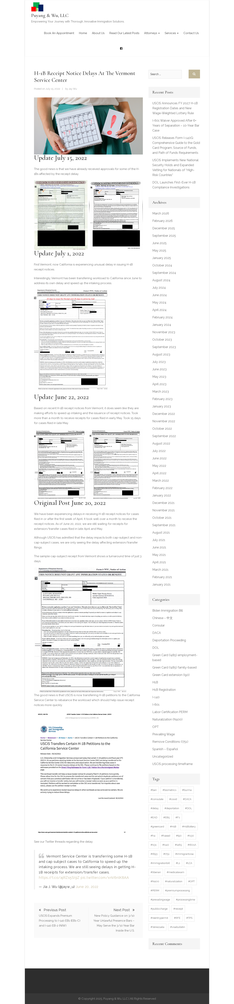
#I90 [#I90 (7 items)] (179, 835)
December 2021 (163, 503)
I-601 (156, 704)
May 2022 (159, 466)
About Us (98, 33)
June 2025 (159, 243)
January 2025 (161, 258)
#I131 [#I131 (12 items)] (154, 844)
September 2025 (164, 235)
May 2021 (159, 555)
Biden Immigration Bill (167, 610)
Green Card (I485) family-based (174, 667)
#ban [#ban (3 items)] (154, 790)
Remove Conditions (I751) (170, 741)
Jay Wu (73, 88)
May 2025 (159, 250)
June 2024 (159, 295)
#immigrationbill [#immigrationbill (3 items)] (160, 863)
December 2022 (163, 414)
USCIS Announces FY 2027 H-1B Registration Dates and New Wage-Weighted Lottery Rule (175, 108)
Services (172, 33)
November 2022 (163, 421)
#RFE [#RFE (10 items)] (177, 917)
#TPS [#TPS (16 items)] (189, 917)
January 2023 (161, 406)
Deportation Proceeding (169, 640)
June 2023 (159, 369)
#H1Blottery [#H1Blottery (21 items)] (189, 826)
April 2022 (159, 473)
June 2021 (159, 547)
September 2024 (164, 273)
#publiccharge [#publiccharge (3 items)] (159, 908)
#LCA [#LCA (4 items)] (189, 863)
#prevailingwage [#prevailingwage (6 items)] (160, 899)
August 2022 (161, 443)
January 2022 (161, 495)
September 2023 (164, 347)
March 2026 (160, 213)
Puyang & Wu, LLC (50, 15)
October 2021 (162, 518)
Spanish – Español (165, 749)
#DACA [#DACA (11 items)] (187, 799)
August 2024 (161, 280)
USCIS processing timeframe (172, 764)
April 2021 (159, 562)
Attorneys (152, 33)
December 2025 (163, 228)
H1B (155, 682)
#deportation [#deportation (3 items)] (171, 808)
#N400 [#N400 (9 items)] (155, 881)
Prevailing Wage (163, 734)
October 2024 (162, 265)
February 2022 (162, 488)
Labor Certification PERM (169, 712)
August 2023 (161, 354)
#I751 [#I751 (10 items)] (166, 854)
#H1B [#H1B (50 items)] (173, 826)
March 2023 (160, 391)
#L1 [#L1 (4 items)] (178, 863)
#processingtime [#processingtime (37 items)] (185, 899)
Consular (158, 625)
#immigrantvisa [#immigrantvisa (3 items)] (184, 854)
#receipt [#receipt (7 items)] (178, 908)
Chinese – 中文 (162, 618)
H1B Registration (164, 690)
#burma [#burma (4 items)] (187, 790)
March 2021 (160, 569)
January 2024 (161, 325)
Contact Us (191, 33)
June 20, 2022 (87, 887)
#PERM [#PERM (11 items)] (155, 890)
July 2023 (159, 362)
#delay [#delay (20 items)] (155, 808)
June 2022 (159, 458)
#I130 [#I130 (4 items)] (190, 835)
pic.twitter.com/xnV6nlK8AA (105, 878)
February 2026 (162, 221)
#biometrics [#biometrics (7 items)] (169, 790)
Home (83, 33)
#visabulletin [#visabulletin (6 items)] (177, 927)
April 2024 (159, 310)
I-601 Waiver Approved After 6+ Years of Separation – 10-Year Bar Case (175, 125)
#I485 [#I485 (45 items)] (178, 844)
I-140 (156, 697)
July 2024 (159, 287)
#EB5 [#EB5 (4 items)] (166, 817)
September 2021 (164, 525)
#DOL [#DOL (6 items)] (188, 808)
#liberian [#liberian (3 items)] (156, 872)
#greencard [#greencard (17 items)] (157, 826)
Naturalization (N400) (167, 719)
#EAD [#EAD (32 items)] (154, 817)
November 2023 (163, 332)
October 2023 (162, 339)
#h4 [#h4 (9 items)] (153, 835)
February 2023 (162, 399)
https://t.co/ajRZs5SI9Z (59, 878)
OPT (155, 727)
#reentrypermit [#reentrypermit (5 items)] (159, 917)
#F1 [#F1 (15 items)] (178, 817)
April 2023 (159, 384)
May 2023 (159, 376)
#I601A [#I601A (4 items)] (192, 844)
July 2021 (158, 540)
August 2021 (161, 532)
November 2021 (163, 510)
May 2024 (159, 302)
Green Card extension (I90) (171, 675)
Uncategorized (162, 756)
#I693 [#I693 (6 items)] (154, 854)
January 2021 (161, 584)
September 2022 (164, 436)
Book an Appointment (59, 33)
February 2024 (162, 317)
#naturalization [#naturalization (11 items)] (173, 881)
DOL (155, 647)
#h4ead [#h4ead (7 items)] (165, 835)
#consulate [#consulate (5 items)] (157, 799)
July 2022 (159, 451)
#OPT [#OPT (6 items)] (191, 881)
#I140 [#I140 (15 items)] (165, 844)
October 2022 (162, 428)
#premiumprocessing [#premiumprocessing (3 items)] (177, 890)
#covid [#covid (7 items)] (173, 799)
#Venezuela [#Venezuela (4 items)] (157, 927)
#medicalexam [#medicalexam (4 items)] (175, 872)
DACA (156, 633)
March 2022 (160, 480)
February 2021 (162, 577)
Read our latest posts (124, 33)
